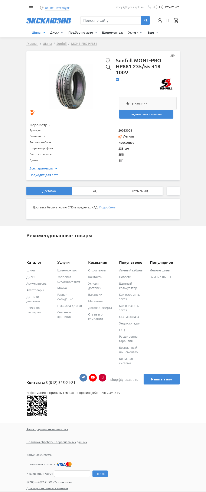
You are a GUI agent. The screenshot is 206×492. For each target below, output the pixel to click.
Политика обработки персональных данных (56, 442)
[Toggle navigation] (31, 7)
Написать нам (161, 379)
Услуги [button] (133, 32)
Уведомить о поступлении (146, 114)
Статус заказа (129, 317)
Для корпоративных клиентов (47, 488)
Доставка (49, 191)
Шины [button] (37, 32)
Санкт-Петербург (57, 8)
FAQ (94, 191)
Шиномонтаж (112, 32)
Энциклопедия (130, 323)
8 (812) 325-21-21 (166, 7)
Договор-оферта (100, 308)
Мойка (62, 288)
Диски (30, 277)
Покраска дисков (69, 306)
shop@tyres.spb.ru (124, 380)
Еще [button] (151, 32)
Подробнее (107, 207)
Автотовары (35, 290)
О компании (97, 270)
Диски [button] (55, 32)
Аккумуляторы (36, 283)
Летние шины (160, 270)
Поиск (100, 474)
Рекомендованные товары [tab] (59, 235)
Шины (31, 270)
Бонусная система (39, 454)
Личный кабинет (131, 270)
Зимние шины (160, 277)
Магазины (95, 301)
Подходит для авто (44, 175)
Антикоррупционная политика (47, 429)
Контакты (95, 277)
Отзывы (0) (140, 191)
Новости (125, 277)
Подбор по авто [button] (81, 32)
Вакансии (95, 295)
